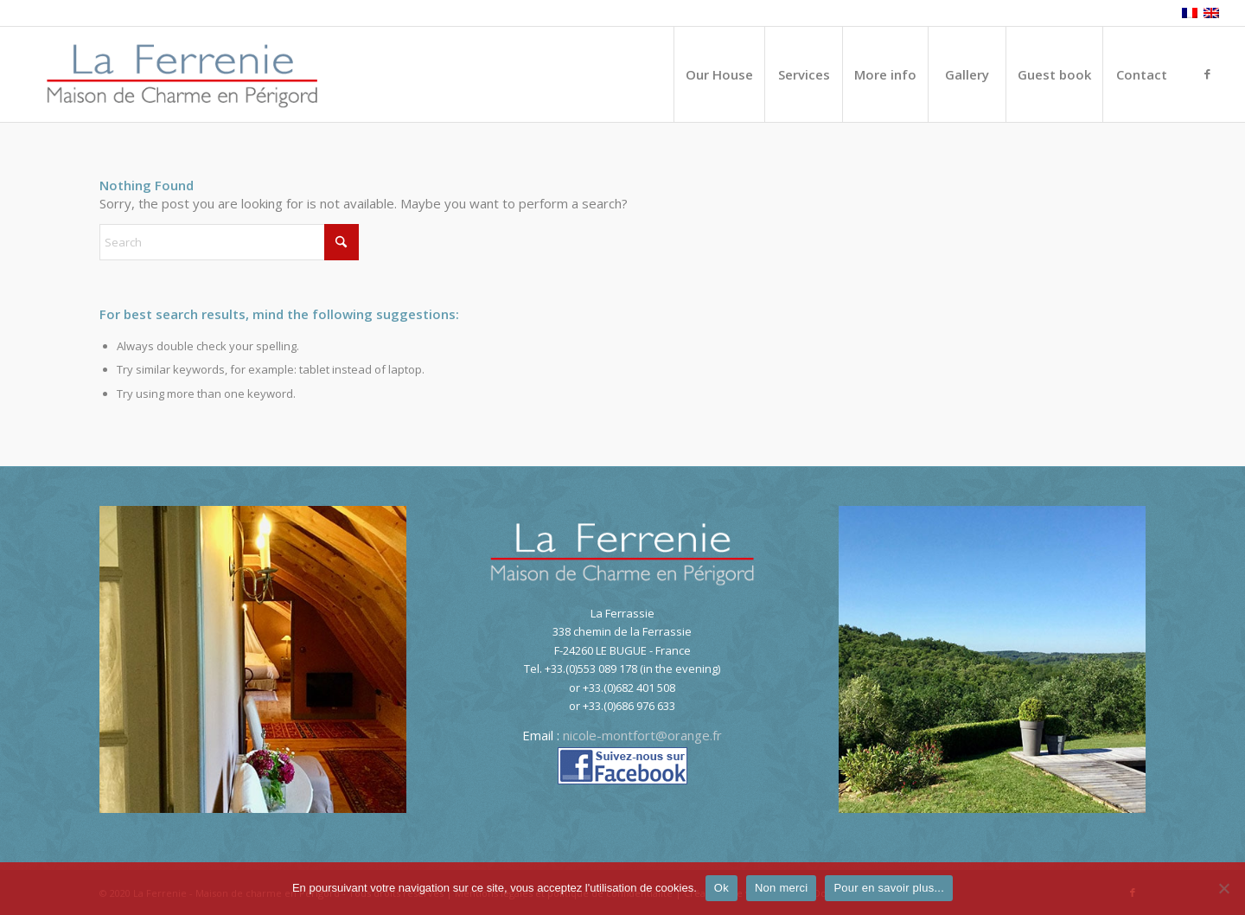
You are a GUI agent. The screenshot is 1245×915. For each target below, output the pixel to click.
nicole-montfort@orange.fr (642, 735)
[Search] (229, 242)
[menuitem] (719, 74)
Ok (721, 887)
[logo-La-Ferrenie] (182, 74)
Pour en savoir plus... (888, 887)
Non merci (781, 887)
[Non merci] (1223, 888)
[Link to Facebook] (1207, 73)
